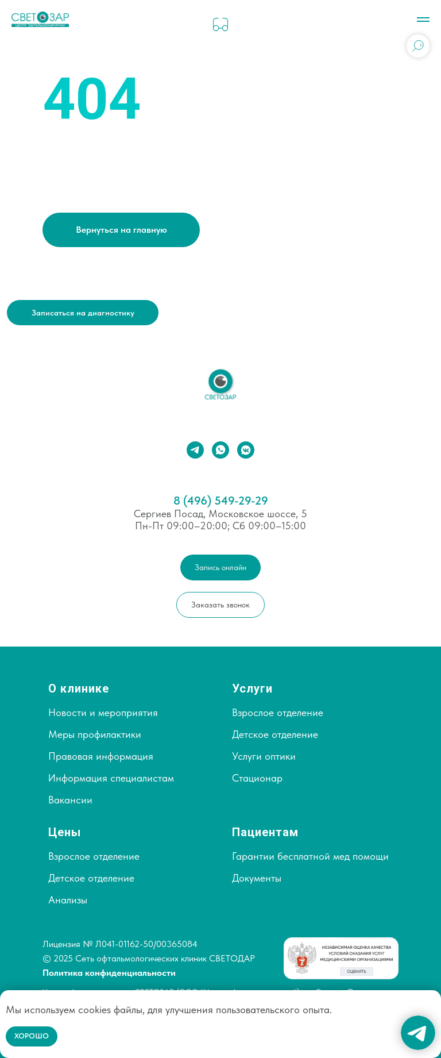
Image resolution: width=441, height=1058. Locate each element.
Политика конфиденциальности (109, 972)
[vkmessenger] (245, 450)
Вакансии (70, 800)
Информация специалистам (111, 778)
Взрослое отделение (277, 712)
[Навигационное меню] (423, 19)
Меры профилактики (94, 734)
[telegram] (195, 450)
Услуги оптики (264, 756)
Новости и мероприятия (103, 712)
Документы (256, 878)
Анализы (67, 900)
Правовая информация (100, 756)
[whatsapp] (220, 450)
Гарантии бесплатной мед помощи (310, 856)
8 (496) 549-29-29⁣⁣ (220, 500)
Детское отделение (275, 734)
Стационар (257, 778)
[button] (82, 312)
